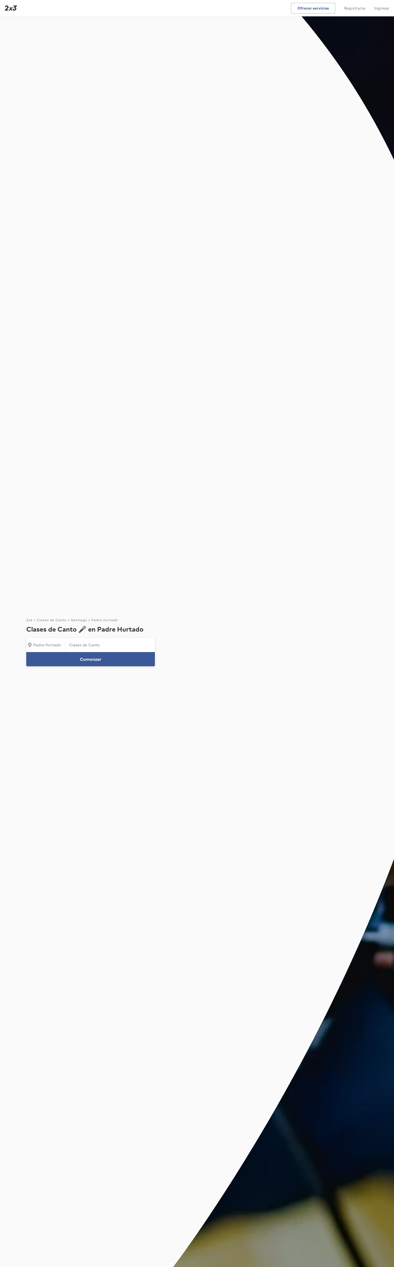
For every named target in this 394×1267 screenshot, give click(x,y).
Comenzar (91, 659)
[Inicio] (9, 8)
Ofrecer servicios (313, 8)
